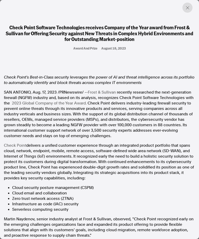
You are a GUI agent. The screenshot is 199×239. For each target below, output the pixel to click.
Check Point (15, 145)
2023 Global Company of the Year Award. (49, 103)
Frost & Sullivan (102, 92)
